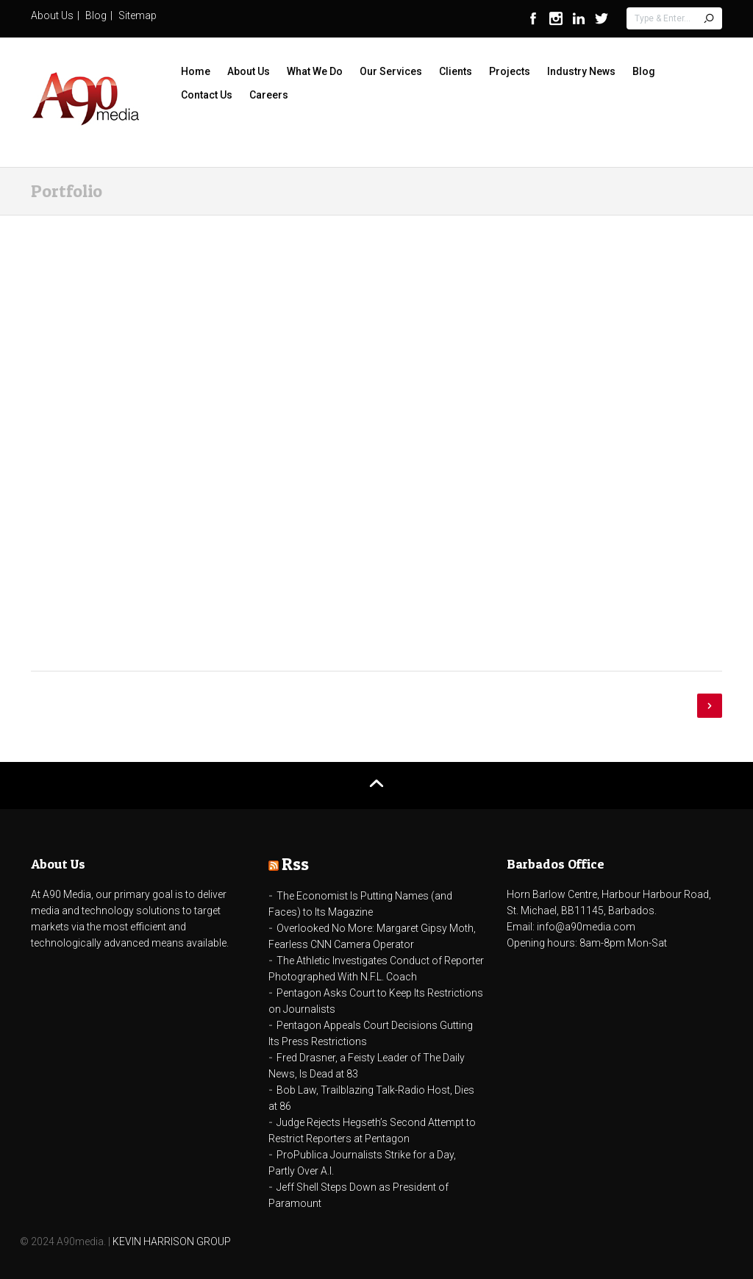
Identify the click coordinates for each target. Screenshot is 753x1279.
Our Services (391, 71)
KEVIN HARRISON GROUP (172, 1241)
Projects (509, 71)
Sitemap (137, 15)
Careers (268, 95)
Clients (455, 71)
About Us (52, 15)
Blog (96, 15)
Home (195, 71)
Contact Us (206, 95)
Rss (295, 863)
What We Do (315, 71)
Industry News (581, 71)
